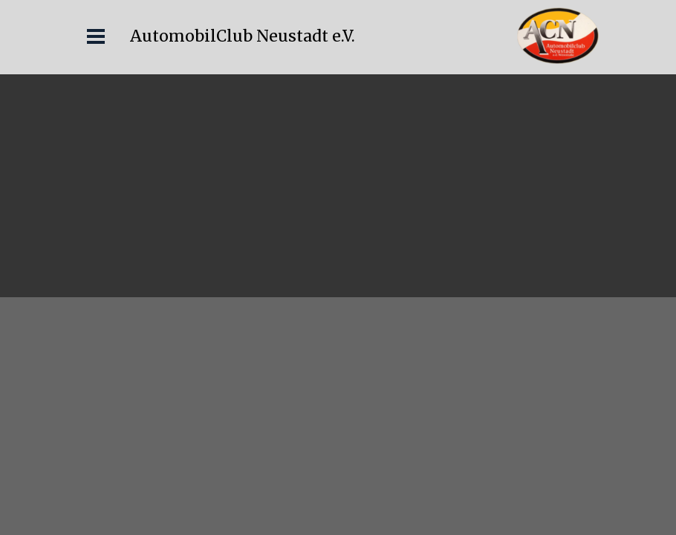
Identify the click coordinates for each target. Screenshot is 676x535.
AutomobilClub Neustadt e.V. (242, 36)
